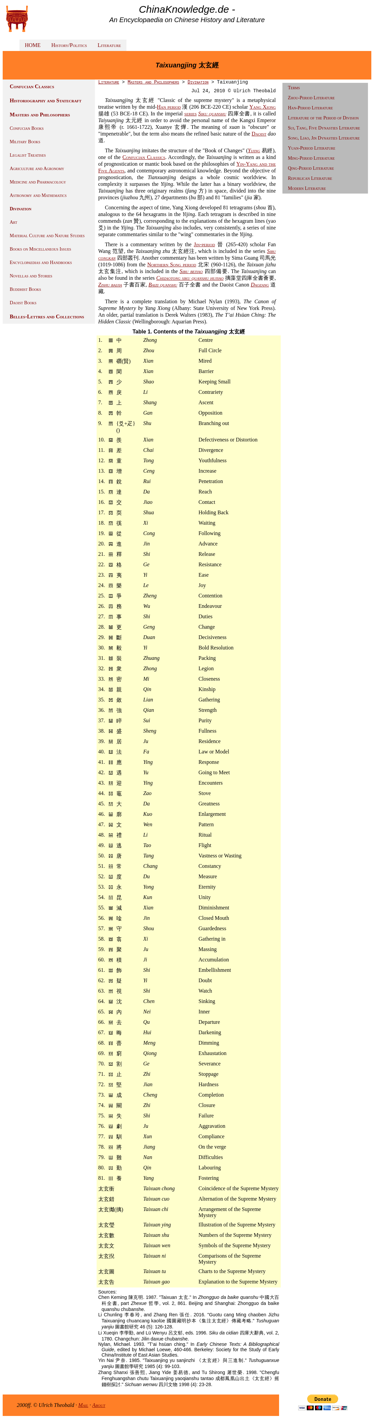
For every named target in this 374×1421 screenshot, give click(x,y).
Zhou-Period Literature (311, 97)
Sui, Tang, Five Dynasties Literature (324, 127)
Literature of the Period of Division (323, 117)
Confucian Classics (32, 86)
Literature (109, 45)
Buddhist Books (25, 289)
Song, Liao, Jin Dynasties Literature (324, 138)
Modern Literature (307, 188)
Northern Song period (171, 264)
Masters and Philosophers (40, 114)
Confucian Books (27, 128)
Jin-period (204, 244)
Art (13, 222)
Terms (294, 87)
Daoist (259, 134)
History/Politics (69, 45)
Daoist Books (23, 302)
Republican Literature (310, 178)
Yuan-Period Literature (311, 148)
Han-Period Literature (310, 107)
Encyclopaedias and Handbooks (41, 262)
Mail (83, 1405)
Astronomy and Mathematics (38, 195)
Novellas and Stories (31, 275)
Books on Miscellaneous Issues (40, 249)
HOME (33, 45)
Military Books (25, 141)
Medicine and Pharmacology (38, 182)
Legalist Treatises (28, 155)
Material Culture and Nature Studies (47, 235)
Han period (169, 107)
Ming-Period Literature (311, 158)
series (190, 113)
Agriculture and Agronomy (37, 168)
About (98, 1405)
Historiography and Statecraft (46, 100)
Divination (20, 208)
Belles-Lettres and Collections (47, 316)
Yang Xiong (262, 107)
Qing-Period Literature (311, 168)
